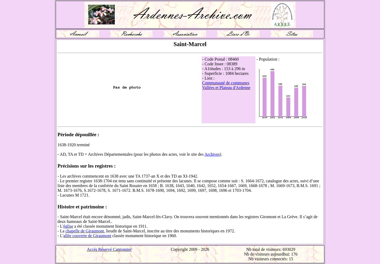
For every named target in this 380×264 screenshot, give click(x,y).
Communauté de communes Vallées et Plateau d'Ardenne (226, 85)
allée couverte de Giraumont (87, 235)
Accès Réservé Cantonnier (109, 249)
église (68, 226)
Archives (212, 154)
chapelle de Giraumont (84, 231)
